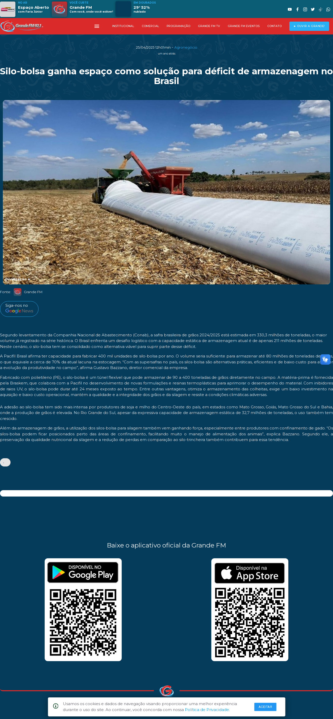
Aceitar (265, 707)
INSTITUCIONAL (123, 26)
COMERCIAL (150, 26)
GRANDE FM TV (209, 26)
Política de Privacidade (207, 709)
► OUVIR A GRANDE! (309, 26)
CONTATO (274, 26)
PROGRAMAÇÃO (178, 26)
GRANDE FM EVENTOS (244, 26)
